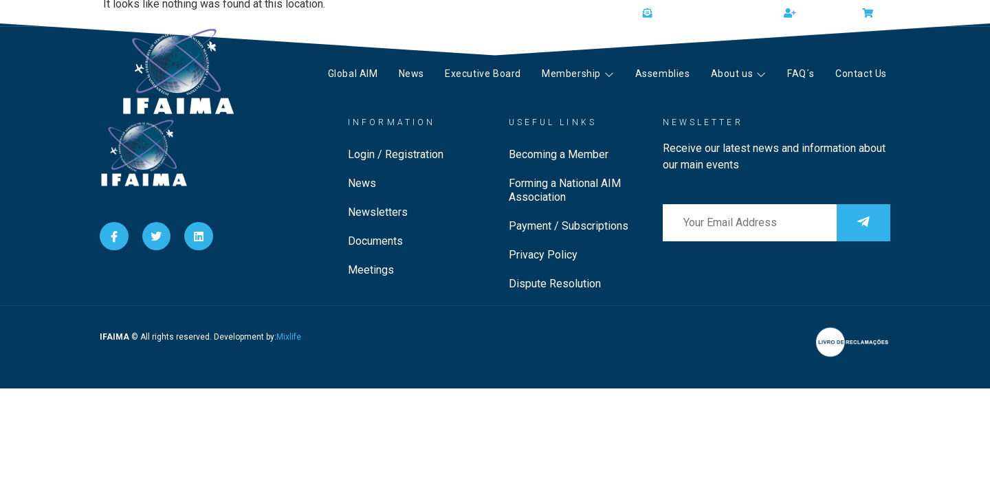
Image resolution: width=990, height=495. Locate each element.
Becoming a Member (558, 154)
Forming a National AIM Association (565, 190)
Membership (578, 73)
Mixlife (288, 337)
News (411, 73)
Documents (375, 241)
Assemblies (662, 73)
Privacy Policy (543, 254)
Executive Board (483, 73)
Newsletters (378, 212)
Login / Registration (395, 154)
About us (739, 73)
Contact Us (861, 73)
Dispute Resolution (555, 283)
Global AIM (353, 73)
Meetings (371, 269)
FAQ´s (801, 73)
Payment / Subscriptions (568, 225)
